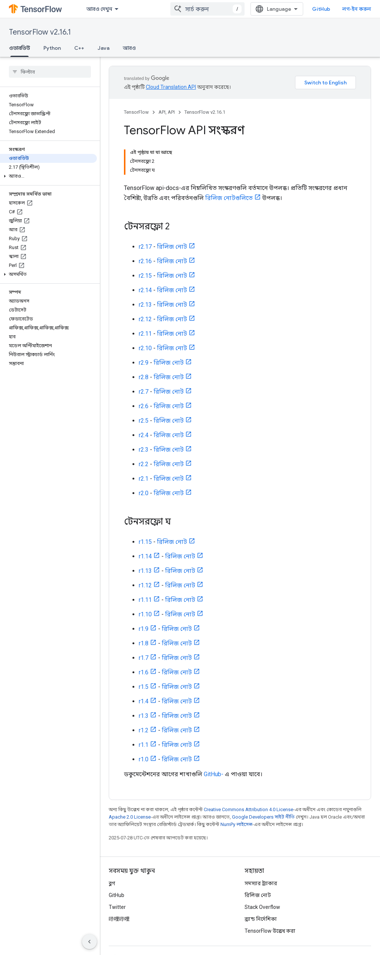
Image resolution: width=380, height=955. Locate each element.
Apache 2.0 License (130, 817)
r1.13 (145, 570)
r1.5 (143, 686)
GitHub (321, 9)
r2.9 (143, 362)
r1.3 (143, 715)
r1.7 (143, 657)
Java (103, 48)
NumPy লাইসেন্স (236, 824)
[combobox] (207, 9)
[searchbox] (50, 72)
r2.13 (145, 304)
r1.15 (145, 541)
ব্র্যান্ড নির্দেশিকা (261, 919)
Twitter (117, 907)
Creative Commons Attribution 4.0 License (248, 809)
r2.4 (143, 435)
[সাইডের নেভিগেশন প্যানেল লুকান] (89, 941)
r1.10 (145, 614)
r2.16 (145, 261)
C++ (79, 48)
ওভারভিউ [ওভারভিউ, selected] (19, 48)
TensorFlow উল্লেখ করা (270, 931)
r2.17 (145, 246)
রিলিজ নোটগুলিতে (229, 197)
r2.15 (145, 275)
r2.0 (143, 493)
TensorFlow (136, 112)
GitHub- (213, 774)
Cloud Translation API (171, 87)
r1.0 (143, 759)
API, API (166, 112)
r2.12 (145, 319)
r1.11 (145, 599)
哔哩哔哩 (119, 919)
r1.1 (143, 744)
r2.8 (143, 377)
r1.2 (143, 730)
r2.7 (143, 391)
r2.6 (143, 406)
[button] (48, 176)
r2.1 (143, 478)
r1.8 (143, 643)
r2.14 (145, 290)
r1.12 (145, 585)
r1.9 (143, 628)
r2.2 (143, 464)
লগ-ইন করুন (356, 9)
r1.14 (145, 556)
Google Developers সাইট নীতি (263, 817)
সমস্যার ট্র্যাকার (261, 883)
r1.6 (143, 672)
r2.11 (145, 333)
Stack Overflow (262, 907)
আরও (129, 48)
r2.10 (145, 348)
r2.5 (143, 420)
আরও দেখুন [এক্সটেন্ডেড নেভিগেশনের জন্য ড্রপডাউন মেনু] (99, 9)
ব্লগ (112, 883)
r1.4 (143, 701)
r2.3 (143, 449)
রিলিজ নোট (172, 246)
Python (52, 48)
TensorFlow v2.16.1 (40, 32)
